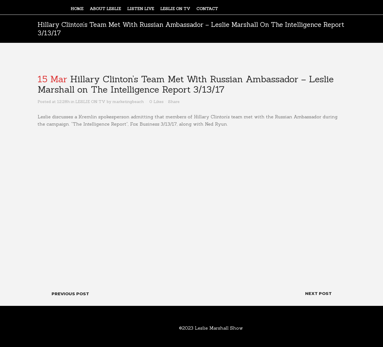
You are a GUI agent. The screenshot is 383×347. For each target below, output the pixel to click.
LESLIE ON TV (90, 101)
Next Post (318, 293)
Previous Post (70, 293)
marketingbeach (128, 101)
